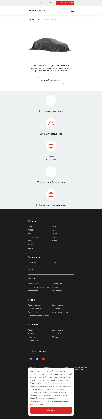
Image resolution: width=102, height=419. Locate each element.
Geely (30, 227)
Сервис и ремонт (58, 305)
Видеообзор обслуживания (38, 316)
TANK (30, 234)
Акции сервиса (34, 305)
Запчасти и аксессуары (60, 312)
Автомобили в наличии (51, 80)
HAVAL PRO (33, 237)
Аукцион (55, 287)
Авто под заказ (57, 291)
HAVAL (54, 234)
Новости (31, 337)
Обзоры (55, 337)
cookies (64, 395)
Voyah (54, 230)
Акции (30, 330)
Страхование (57, 284)
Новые (54, 262)
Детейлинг (56, 309)
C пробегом (32, 266)
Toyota (30, 244)
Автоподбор (33, 291)
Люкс (54, 266)
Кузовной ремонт (35, 309)
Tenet (30, 241)
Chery (54, 237)
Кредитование (33, 284)
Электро (31, 269)
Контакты (32, 334)
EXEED (31, 230)
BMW (54, 227)
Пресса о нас (57, 334)
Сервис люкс (33, 312)
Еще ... (30, 248)
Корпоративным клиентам (38, 287)
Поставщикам (33, 341)
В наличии (32, 262)
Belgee (54, 241)
